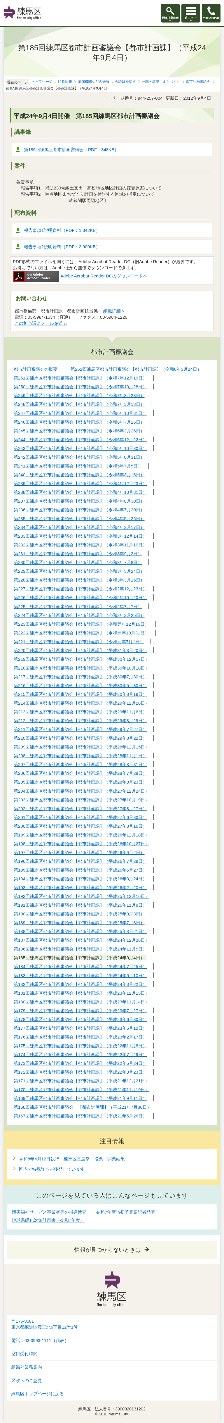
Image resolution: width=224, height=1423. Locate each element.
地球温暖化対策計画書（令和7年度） (48, 1220)
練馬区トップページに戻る (37, 1393)
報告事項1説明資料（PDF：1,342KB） (62, 230)
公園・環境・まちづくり (161, 82)
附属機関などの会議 (93, 82)
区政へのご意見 (26, 1380)
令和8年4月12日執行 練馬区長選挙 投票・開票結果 (72, 1158)
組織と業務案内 (26, 1367)
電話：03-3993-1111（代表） (40, 1340)
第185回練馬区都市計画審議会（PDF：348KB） (71, 149)
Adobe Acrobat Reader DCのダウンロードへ (80, 275)
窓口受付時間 (24, 1353)
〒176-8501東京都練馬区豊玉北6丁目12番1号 (44, 1324)
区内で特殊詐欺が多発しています (52, 1169)
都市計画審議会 (198, 82)
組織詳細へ (114, 310)
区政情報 (65, 82)
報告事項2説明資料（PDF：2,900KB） (62, 246)
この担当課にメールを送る (41, 323)
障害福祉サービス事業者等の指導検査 (49, 1212)
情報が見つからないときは (107, 1250)
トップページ (42, 82)
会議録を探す (125, 82)
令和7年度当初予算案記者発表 (125, 1212)
